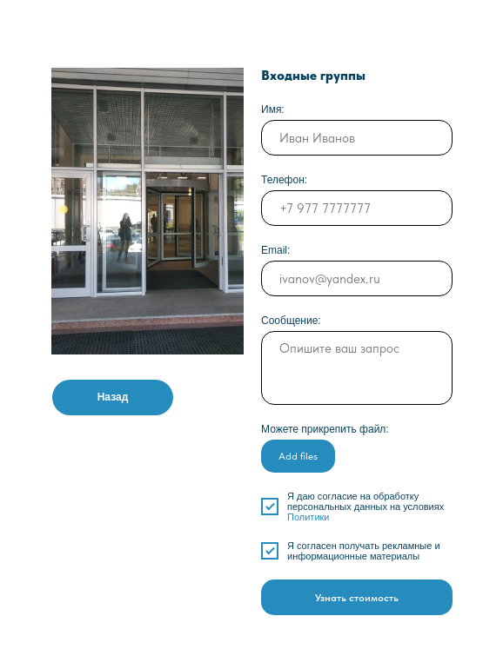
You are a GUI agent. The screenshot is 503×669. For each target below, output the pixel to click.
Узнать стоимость (357, 598)
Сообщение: (291, 321)
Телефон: (284, 180)
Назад (113, 397)
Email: (275, 250)
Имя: (273, 109)
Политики (308, 517)
